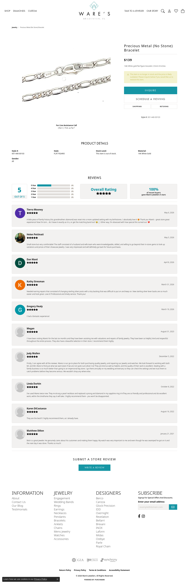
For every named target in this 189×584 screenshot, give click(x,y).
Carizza (100, 502)
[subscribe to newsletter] (173, 507)
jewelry (14, 27)
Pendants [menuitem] (60, 517)
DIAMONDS (19, 10)
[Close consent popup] (57, 579)
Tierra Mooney (35, 209)
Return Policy (65, 570)
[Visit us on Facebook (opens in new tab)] (139, 516)
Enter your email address (151, 501)
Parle (99, 543)
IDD (98, 509)
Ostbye (100, 539)
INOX (99, 528)
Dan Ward (32, 259)
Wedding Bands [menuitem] (64, 502)
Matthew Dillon (35, 430)
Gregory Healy (35, 306)
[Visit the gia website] (78, 560)
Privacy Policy (80, 570)
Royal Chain (103, 546)
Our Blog (17, 506)
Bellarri (100, 520)
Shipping (137, 106)
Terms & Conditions (97, 570)
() (72, 185)
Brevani (100, 524)
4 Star (33, 188)
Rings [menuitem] (57, 506)
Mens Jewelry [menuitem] (62, 531)
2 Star (33, 194)
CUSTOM (32, 10)
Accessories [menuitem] (61, 539)
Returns (164, 106)
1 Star (33, 197)
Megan (30, 328)
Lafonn (100, 531)
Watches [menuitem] (59, 535)
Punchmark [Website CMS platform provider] (100, 580)
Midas (100, 535)
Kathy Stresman (35, 281)
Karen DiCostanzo (37, 408)
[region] (66, 77)
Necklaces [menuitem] (60, 513)
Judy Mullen (33, 353)
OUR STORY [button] (152, 10)
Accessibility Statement (119, 570)
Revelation (102, 517)
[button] (163, 11)
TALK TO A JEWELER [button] (134, 10)
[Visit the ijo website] (92, 560)
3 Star (33, 191)
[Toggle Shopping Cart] (183, 11)
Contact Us (19, 502)
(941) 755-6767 (66, 128)
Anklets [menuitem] (58, 524)
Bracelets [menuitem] (59, 520)
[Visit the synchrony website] (109, 560)
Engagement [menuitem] (62, 498)
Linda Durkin (34, 383)
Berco (99, 498)
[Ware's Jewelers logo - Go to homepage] (94, 11)
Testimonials (19, 509)
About (15, 498)
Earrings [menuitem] (59, 509)
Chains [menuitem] (58, 528)
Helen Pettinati (35, 234)
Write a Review (94, 467)
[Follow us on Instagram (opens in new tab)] (143, 516)
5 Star (33, 185)
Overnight (102, 513)
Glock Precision (105, 506)
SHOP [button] (7, 10)
